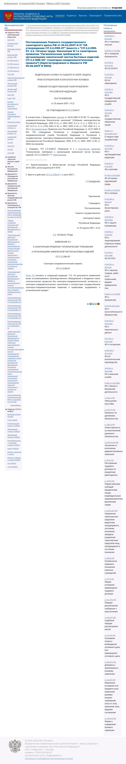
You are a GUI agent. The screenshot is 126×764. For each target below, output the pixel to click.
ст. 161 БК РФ (109, 558)
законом (60, 117)
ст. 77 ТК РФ (109, 579)
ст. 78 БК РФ (109, 481)
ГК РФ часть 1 (13, 60)
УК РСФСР (11, 463)
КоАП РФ (11, 98)
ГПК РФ (10, 74)
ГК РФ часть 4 (13, 71)
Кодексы (71, 15)
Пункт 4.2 (30, 275)
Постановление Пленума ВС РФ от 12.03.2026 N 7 (14, 308)
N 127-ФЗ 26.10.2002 (112, 306)
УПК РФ (10, 153)
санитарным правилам (89, 149)
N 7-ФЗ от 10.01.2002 (112, 175)
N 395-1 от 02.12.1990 (112, 383)
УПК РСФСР (12, 467)
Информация (11, 3)
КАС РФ (10, 95)
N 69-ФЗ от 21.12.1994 (112, 51)
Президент (95, 15)
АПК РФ (10, 40)
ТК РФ (10, 143)
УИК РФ (10, 146)
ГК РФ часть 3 (13, 67)
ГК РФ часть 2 (13, 64)
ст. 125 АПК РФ (110, 718)
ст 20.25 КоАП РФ (111, 442)
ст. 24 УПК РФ (110, 635)
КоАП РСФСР (13, 449)
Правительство (113, 15)
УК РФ (10, 149)
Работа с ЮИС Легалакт (58, 3)
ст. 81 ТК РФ (109, 460)
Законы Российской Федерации (12, 169)
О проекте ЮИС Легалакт (32, 3)
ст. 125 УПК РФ (110, 618)
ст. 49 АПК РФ (110, 680)
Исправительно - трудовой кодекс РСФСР (14, 443)
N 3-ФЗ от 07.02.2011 (112, 190)
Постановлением (39, 129)
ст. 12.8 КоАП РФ (111, 511)
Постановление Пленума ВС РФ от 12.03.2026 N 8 (14, 300)
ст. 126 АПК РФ (110, 662)
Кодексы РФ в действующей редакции (13, 35)
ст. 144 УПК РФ (110, 600)
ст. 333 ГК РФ (110, 398)
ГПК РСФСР (12, 420)
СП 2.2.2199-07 (53, 175)
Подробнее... (15, 405)
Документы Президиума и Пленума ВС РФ (14, 205)
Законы (82, 15)
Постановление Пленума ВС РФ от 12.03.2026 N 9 (14, 316)
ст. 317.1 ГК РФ (110, 410)
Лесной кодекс (13, 122)
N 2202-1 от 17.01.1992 (112, 294)
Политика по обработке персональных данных (49, 758)
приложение (59, 155)
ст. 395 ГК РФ (110, 425)
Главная (60, 15)
